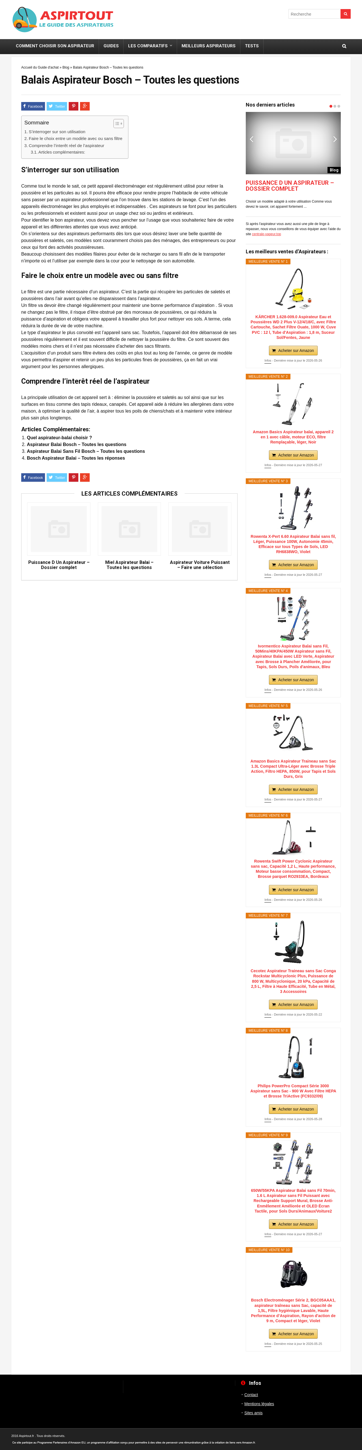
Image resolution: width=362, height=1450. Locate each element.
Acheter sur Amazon (296, 350)
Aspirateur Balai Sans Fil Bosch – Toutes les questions (86, 451)
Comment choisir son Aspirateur (55, 45)
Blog (66, 67)
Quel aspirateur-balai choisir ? (59, 437)
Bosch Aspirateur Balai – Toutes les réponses (76, 458)
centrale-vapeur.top (266, 234)
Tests (252, 45)
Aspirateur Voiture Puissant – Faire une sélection (200, 565)
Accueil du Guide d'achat (40, 67)
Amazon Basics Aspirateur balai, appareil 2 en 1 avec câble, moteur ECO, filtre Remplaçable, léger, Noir (293, 437)
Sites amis (253, 1413)
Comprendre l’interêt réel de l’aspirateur (66, 145)
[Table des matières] (118, 123)
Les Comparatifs (148, 45)
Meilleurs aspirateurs (209, 45)
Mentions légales (259, 1404)
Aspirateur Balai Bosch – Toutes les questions (76, 444)
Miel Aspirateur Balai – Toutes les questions (129, 565)
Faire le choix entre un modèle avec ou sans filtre (75, 138)
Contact (251, 1394)
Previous (251, 139)
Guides (111, 45)
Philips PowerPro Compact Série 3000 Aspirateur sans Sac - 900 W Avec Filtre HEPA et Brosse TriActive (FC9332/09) (293, 1091)
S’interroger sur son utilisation (57, 131)
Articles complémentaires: (61, 152)
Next (335, 139)
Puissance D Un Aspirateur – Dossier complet (59, 565)
